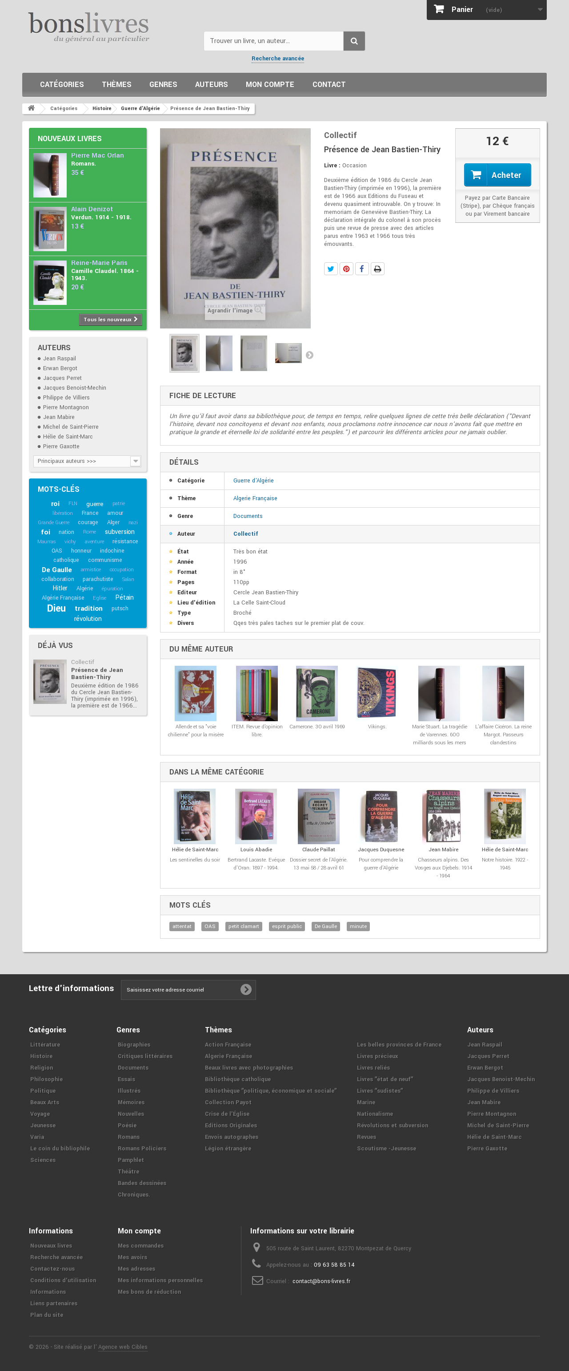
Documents (248, 516)
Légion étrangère (228, 1149)
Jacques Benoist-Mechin (74, 388)
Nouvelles (131, 1114)
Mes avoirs (132, 1257)
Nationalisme (375, 1114)
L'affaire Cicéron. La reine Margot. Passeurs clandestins (503, 735)
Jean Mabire (59, 417)
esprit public (287, 926)
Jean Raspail (59, 359)
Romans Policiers (142, 1149)
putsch (120, 608)
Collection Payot (228, 1102)
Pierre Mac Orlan (97, 155)
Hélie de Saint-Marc (68, 437)
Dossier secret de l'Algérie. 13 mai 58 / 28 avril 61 (319, 864)
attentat (182, 926)
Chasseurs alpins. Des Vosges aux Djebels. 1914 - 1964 (443, 868)
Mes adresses (136, 1269)
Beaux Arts (44, 1102)
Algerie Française (255, 498)
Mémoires (131, 1102)
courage (88, 522)
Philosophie (46, 1079)
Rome (89, 532)
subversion (120, 532)
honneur (81, 551)
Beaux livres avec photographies (249, 1068)
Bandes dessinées (142, 1183)
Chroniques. (134, 1195)
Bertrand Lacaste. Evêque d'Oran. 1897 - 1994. (256, 864)
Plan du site (46, 1315)
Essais (126, 1079)
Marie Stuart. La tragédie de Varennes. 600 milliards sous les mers (439, 735)
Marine (366, 1102)
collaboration (57, 579)
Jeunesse (43, 1126)
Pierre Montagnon (66, 407)
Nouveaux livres (70, 139)
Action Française (228, 1045)
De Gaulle (57, 570)
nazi (133, 522)
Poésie (127, 1126)
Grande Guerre (53, 522)
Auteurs (211, 84)
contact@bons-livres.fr (321, 1281)
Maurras (46, 541)
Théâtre (128, 1172)
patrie (118, 503)
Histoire (41, 1056)
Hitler (60, 588)
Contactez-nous (52, 1269)
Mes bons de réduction (149, 1292)
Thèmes (117, 84)
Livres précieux (377, 1056)
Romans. (83, 163)
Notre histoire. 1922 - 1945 (505, 864)
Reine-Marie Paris (99, 263)
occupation (122, 569)
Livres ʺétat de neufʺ (385, 1079)
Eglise (99, 598)
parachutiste (98, 579)
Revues (366, 1137)
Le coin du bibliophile (60, 1149)
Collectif (82, 662)
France (90, 513)
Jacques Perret (62, 378)
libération (62, 513)
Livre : (332, 166)
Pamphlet (131, 1160)
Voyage (40, 1114)
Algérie (84, 589)
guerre (95, 504)
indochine (112, 551)
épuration (112, 589)
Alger (113, 522)
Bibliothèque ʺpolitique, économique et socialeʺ (271, 1091)
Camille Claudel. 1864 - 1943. (105, 274)
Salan (128, 579)
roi (55, 504)
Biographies (134, 1045)
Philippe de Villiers (66, 398)
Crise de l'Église (227, 1114)
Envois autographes (231, 1137)
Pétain (124, 597)
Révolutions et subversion (392, 1126)
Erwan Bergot (60, 368)
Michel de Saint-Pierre (71, 427)
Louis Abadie (256, 849)
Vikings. (377, 727)
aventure (94, 541)
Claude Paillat (318, 849)
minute (358, 926)
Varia (37, 1137)
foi (45, 532)
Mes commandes (141, 1246)
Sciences (43, 1160)
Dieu (56, 608)
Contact (329, 84)
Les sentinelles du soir (195, 860)
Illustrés (129, 1091)
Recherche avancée (278, 59)
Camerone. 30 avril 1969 (317, 727)
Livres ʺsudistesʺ (380, 1091)
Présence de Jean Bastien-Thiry (97, 673)
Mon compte (270, 84)
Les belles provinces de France (399, 1045)
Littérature (45, 1045)
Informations (48, 1292)
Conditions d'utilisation (63, 1280)
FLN (72, 503)
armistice (91, 569)
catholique (66, 560)
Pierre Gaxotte (61, 446)
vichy (70, 541)
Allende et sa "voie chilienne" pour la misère (196, 731)
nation (66, 532)
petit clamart (243, 926)
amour (115, 513)
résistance (125, 541)
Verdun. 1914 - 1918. (101, 217)
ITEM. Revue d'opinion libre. (257, 731)
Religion (41, 1068)
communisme (105, 560)
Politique (43, 1091)
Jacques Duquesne (381, 849)
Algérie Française (63, 598)
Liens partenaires (53, 1304)
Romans (129, 1137)
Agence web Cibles (123, 1347)
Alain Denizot (92, 209)
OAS (57, 551)
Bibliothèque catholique (238, 1079)
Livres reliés (373, 1068)
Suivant (309, 354)
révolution (88, 619)
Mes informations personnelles (160, 1280)
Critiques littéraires (145, 1056)
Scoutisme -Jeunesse (386, 1149)
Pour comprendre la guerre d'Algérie (381, 864)
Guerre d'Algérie (253, 481)
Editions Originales (231, 1126)
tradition (89, 608)
